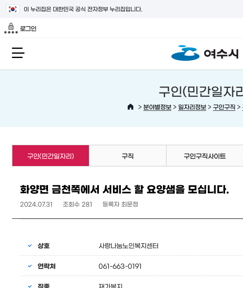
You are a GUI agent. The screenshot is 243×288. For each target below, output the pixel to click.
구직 (128, 155)
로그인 (20, 28)
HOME (131, 107)
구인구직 (224, 107)
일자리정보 (192, 107)
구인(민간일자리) (43, 155)
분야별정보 (157, 107)
